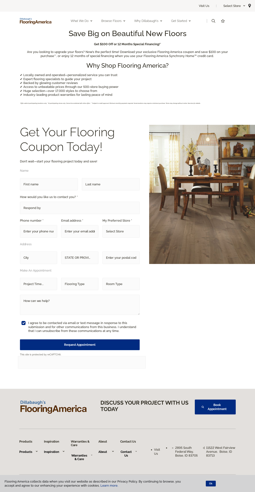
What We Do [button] (82, 21)
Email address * (72, 220)
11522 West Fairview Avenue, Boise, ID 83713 (220, 451)
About (106, 452)
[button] (234, 6)
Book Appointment (214, 407)
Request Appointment (80, 344)
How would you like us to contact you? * (49, 197)
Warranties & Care (81, 457)
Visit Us (204, 6)
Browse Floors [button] (113, 21)
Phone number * (31, 220)
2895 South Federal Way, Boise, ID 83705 (186, 451)
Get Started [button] (181, 21)
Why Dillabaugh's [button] (148, 21)
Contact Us (129, 453)
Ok (210, 483)
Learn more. (109, 485)
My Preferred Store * (117, 220)
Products (28, 452)
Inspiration (54, 452)
